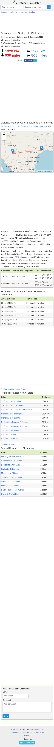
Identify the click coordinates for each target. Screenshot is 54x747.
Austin (11, 126)
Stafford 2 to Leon (8, 435)
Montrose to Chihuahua (11, 473)
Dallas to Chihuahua (9, 494)
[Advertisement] (27, 22)
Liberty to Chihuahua (10, 486)
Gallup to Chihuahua (10, 469)
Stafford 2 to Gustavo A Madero (14, 422)
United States (20, 126)
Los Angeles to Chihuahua (12, 457)
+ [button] (4, 135)
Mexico (42, 126)
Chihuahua (33, 126)
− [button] (4, 138)
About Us (15, 733)
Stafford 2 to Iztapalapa (11, 430)
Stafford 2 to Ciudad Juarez (13, 405)
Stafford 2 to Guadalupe (11, 418)
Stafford (4, 126)
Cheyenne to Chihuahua (11, 461)
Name (5, 692)
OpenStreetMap (48, 171)
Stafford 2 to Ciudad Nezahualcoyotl (16, 410)
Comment (7, 700)
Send (5, 716)
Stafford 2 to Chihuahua (11, 401)
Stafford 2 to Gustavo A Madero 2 (15, 426)
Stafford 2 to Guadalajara (12, 414)
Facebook (29, 60)
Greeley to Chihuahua (10, 482)
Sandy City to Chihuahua (11, 477)
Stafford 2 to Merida (9, 439)
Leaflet (39, 171)
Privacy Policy (38, 733)
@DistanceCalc (27, 743)
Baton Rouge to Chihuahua (12, 490)
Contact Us (26, 733)
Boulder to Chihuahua (10, 465)
